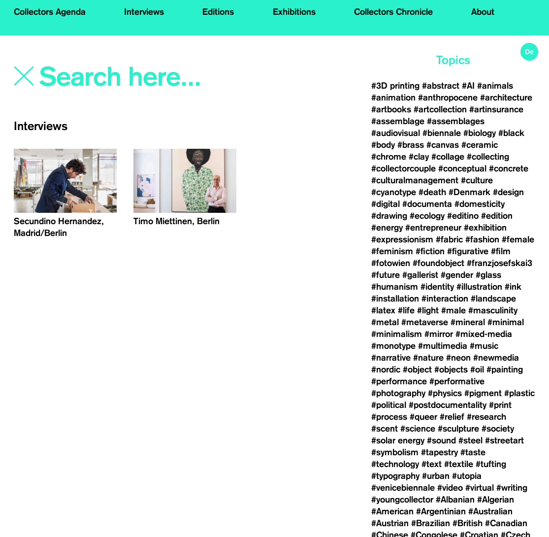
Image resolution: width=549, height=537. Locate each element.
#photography (398, 393)
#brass (410, 144)
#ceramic (479, 144)
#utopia (467, 475)
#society (498, 428)
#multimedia (442, 345)
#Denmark (469, 192)
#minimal (505, 322)
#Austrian (390, 523)
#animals (495, 85)
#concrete (508, 168)
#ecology (427, 215)
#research (486, 416)
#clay (419, 156)
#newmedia (496, 357)
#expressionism (402, 239)
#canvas (442, 144)
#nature (428, 357)
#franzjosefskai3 (499, 263)
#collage (447, 156)
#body (383, 144)
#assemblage (397, 121)
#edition (497, 215)
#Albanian (455, 499)
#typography (395, 475)
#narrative (391, 357)
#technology (395, 464)
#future (385, 274)
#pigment (483, 393)
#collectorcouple (403, 168)
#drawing (389, 215)
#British (467, 523)
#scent (384, 428)
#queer (423, 416)
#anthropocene (448, 97)
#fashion (482, 239)
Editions (218, 11)
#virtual (479, 487)
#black (511, 133)
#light (428, 310)
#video (450, 487)
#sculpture (458, 428)
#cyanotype (393, 192)
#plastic (519, 393)
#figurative (467, 251)
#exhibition (485, 227)
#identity (437, 286)
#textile (458, 464)
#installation (395, 298)
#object (417, 369)
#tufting (491, 464)
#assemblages (455, 121)
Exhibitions (294, 11)
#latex (383, 310)
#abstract (440, 85)
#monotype (393, 345)
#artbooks (391, 109)
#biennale (441, 133)
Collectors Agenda (50, 11)
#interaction (444, 298)
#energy (387, 227)
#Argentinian (441, 511)
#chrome (388, 156)
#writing (511, 487)
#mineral (468, 322)
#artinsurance (496, 109)
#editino (463, 215)
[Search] (142, 77)
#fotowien (390, 263)
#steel (470, 440)
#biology (479, 133)
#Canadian (506, 523)
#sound (441, 440)
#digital (385, 204)
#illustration (479, 286)
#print (500, 405)
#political (388, 405)
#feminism (392, 251)
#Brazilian (430, 523)
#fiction (430, 251)
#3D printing (395, 85)
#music (484, 345)
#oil (477, 369)
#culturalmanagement (414, 180)
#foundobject (438, 263)
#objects (451, 369)
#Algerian (495, 499)
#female (518, 239)
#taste (472, 452)
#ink (513, 286)
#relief (452, 416)
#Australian (490, 511)
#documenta (427, 204)
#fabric (449, 239)
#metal (385, 322)
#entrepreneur (433, 227)
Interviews (144, 11)
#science (417, 428)
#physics (445, 393)
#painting (504, 369)
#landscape (493, 298)
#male (453, 310)
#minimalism (396, 334)
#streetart (504, 440)
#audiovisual (395, 133)
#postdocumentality (447, 405)
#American (392, 511)
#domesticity (479, 204)
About (482, 11)
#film (501, 251)
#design (508, 192)
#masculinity (492, 310)
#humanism (394, 286)
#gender (457, 274)
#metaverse (424, 322)
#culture (477, 180)
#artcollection (440, 109)
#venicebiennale (403, 487)
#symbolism (395, 452)
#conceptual (462, 168)
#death (432, 192)
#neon (458, 357)
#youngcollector (402, 499)
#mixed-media (483, 334)
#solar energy (397, 440)
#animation (393, 97)
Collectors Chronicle (393, 11)
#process (389, 416)
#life (406, 310)
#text (431, 464)
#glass (488, 274)
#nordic (385, 369)
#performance (399, 381)
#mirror (438, 334)
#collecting (488, 156)
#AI (468, 85)
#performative (456, 381)
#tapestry (439, 452)
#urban (436, 475)
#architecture (506, 97)
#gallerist (420, 274)
